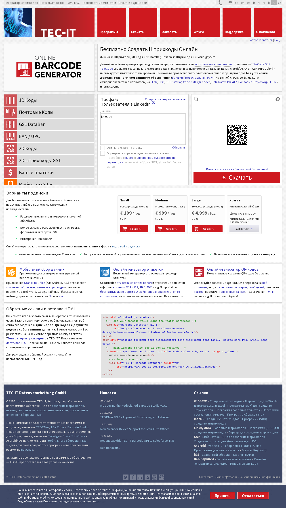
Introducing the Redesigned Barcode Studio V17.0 (133, 405)
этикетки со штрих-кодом (134, 283)
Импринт (92, 501)
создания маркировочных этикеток (43, 410)
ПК (51, 296)
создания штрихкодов (68, 406)
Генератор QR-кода (244, 464)
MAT (149, 287)
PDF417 (232, 82)
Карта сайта (206, 477)
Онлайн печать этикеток (234, 459)
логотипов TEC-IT (17, 343)
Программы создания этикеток (237, 410)
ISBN (273, 82)
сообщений (256, 287)
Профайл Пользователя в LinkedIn (127, 101)
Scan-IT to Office (34, 283)
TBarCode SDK (260, 64)
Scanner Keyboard (254, 450)
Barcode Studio (77, 427)
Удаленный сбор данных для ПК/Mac (234, 446)
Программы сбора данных (245, 414)
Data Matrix (219, 82)
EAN (154, 82)
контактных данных (232, 292)
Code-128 (189, 82)
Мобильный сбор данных (41, 269)
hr (264, 3)
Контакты (274, 477)
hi (259, 3)
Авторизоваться (261, 40)
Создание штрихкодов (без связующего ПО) (225, 441)
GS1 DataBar (173, 82)
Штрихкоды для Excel (209, 405)
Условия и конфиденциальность (247, 477)
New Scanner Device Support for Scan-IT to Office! (134, 429)
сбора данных (31, 415)
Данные (105, 111)
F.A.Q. (277, 40)
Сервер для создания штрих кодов (254, 432)
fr (254, 3)
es (248, 3)
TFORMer (42, 427)
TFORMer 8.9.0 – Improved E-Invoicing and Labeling (135, 417)
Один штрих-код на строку (124, 148)
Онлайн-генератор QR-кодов (233, 269)
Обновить (179, 147)
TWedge (54, 436)
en (242, 3)
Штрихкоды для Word (260, 401)
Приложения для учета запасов (216, 450)
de (236, 3)
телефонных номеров (232, 287)
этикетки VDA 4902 (125, 287)
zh (279, 3)
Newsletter (161, 477)
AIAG (142, 287)
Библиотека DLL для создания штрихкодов (234, 437)
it (269, 3)
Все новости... (110, 448)
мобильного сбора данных (67, 441)
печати (11, 410)
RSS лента (147, 477)
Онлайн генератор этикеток (138, 269)
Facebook (133, 477)
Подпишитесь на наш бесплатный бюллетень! (237, 169)
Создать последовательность (165, 99)
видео (129, 158)
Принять (222, 495)
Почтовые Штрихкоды (253, 82)
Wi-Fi (271, 292)
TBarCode (106, 69)
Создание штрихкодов (226, 401)
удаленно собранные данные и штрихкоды (35, 287)
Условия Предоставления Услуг (193, 77)
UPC (161, 82)
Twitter (125, 477)
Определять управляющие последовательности (139, 153)
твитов (199, 292)
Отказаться (253, 495)
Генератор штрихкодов (26, 338)
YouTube (154, 477)
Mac (61, 296)
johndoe (143, 129)
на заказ (27, 449)
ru (274, 3)
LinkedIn (140, 477)
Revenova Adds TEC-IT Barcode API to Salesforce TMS (137, 441)
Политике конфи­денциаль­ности (64, 501)
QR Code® (203, 82)
